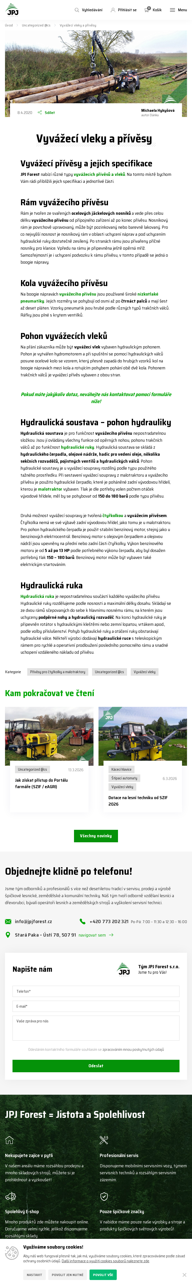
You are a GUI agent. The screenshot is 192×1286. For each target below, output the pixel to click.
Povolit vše (103, 1275)
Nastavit (34, 1275)
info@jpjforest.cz (33, 925)
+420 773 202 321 (138, 926)
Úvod (9, 25)
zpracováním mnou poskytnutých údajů (133, 1054)
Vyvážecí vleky (145, 672)
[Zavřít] (184, 1275)
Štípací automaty (124, 778)
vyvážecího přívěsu (77, 294)
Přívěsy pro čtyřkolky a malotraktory (57, 672)
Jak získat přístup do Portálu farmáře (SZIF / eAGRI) (41, 783)
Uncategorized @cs (36, 25)
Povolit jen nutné (68, 1275)
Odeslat (96, 1070)
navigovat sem (92, 939)
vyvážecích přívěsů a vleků (99, 174)
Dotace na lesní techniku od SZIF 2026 (138, 800)
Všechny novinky (96, 836)
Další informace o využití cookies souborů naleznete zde (105, 1261)
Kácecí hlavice (122, 769)
